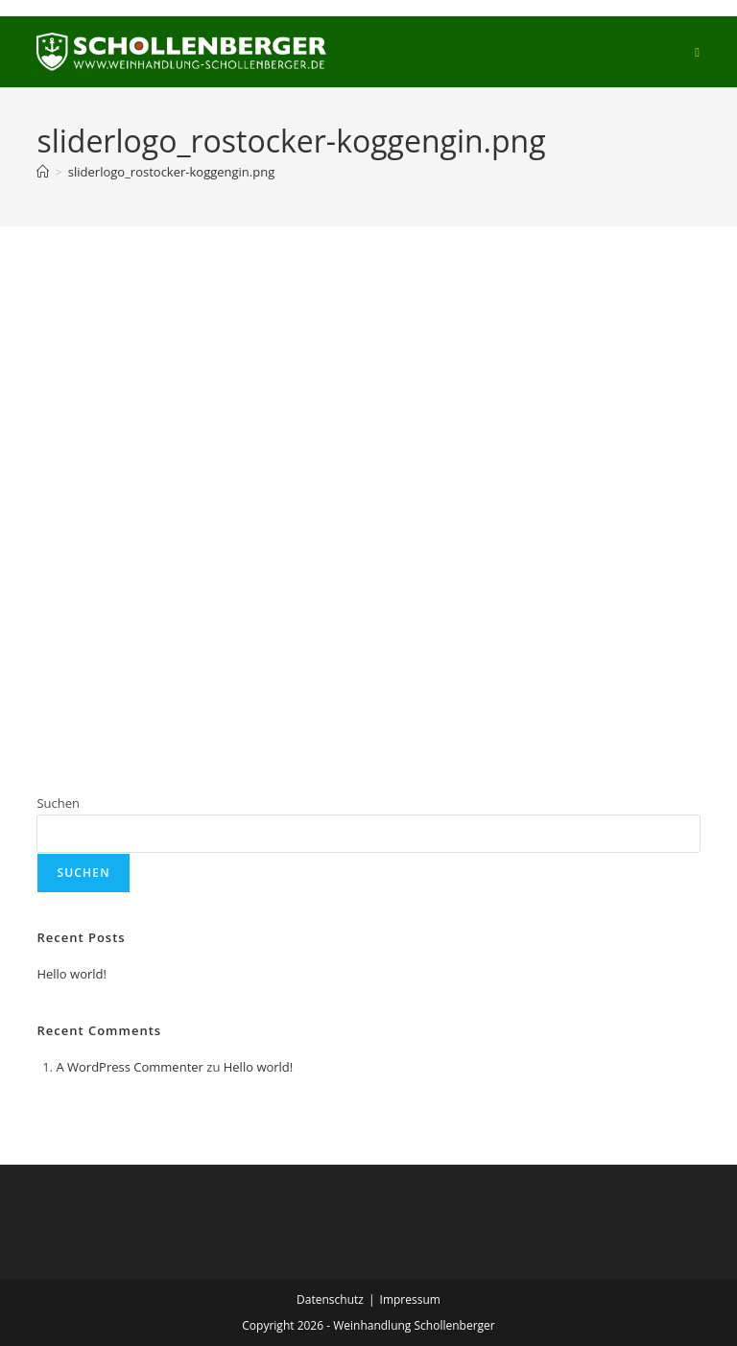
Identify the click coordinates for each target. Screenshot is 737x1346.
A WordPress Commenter (129, 1066)
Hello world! (71, 973)
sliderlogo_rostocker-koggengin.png (171, 171)
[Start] (42, 171)
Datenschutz (330, 1299)
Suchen (58, 803)
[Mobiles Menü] (697, 51)
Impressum (410, 1299)
